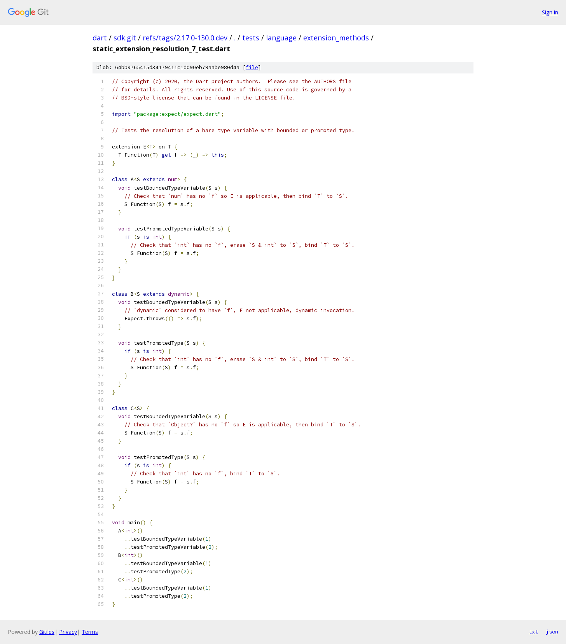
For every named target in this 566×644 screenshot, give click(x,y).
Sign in (550, 12)
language (281, 37)
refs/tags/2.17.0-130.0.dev (185, 37)
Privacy (68, 631)
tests (250, 37)
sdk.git (125, 37)
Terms (90, 631)
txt (533, 631)
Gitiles (46, 631)
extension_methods (336, 37)
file (252, 67)
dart (100, 37)
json (552, 631)
